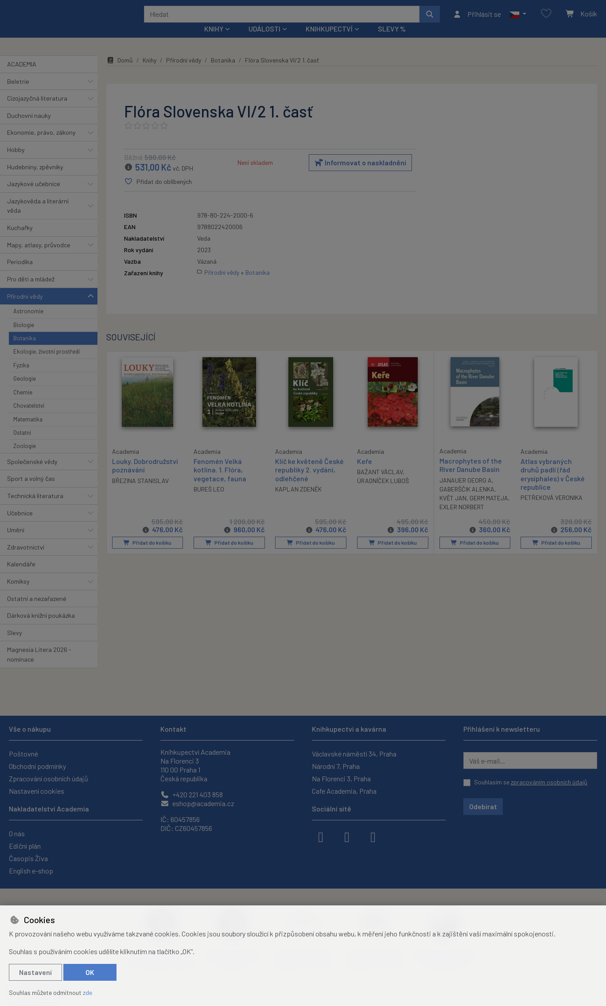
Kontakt (173, 729)
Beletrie (18, 93)
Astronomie (28, 323)
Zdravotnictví (25, 559)
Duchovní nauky (29, 127)
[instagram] (347, 836)
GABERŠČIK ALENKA (466, 501)
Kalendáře (21, 576)
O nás (17, 833)
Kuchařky (20, 239)
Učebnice (20, 524)
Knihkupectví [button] (329, 40)
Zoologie (24, 457)
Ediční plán (25, 846)
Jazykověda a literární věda (38, 217)
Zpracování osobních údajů (48, 778)
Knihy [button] (213, 40)
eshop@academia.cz (197, 803)
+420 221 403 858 (191, 794)
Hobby (16, 161)
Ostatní (22, 444)
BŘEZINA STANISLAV (140, 492)
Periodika (20, 273)
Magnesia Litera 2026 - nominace (39, 666)
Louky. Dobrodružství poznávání (145, 476)
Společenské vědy (32, 473)
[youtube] (373, 836)
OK (89, 972)
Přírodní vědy (25, 308)
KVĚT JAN (452, 510)
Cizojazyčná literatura (37, 110)
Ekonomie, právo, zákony (41, 144)
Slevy (14, 644)
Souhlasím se (530, 782)
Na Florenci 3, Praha (341, 778)
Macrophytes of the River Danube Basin (470, 476)
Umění (15, 542)
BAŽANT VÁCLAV (380, 483)
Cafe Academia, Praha (344, 791)
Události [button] (264, 40)
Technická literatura (35, 507)
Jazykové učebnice (33, 195)
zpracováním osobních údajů (549, 782)
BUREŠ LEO (209, 501)
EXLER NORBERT (487, 518)
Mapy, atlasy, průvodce (38, 257)
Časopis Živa (28, 858)
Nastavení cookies (36, 791)
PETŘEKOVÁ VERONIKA (552, 509)
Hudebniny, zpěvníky (35, 178)
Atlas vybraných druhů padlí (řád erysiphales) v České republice (553, 486)
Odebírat (483, 806)
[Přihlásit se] (477, 20)
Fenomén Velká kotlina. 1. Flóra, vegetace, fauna (220, 481)
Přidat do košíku (147, 554)
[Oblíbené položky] (546, 19)
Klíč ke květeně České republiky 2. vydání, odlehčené (309, 481)
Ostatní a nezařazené (36, 610)
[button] (517, 20)
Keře (364, 473)
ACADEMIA (21, 76)
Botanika (24, 350)
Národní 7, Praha (336, 766)
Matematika (28, 430)
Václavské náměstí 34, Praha (354, 753)
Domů (119, 72)
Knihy (149, 72)
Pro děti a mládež (30, 291)
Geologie (24, 390)
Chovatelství (28, 417)
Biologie (23, 336)
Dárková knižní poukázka (41, 627)
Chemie (22, 403)
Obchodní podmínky (37, 766)
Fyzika (21, 377)
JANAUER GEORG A (465, 492)
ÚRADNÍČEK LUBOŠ (383, 492)
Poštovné (23, 753)
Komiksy (18, 593)
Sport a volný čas (31, 490)
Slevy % (392, 40)
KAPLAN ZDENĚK (298, 501)
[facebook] (321, 836)
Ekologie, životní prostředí (46, 363)
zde (87, 992)
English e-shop (31, 870)
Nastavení (35, 972)
